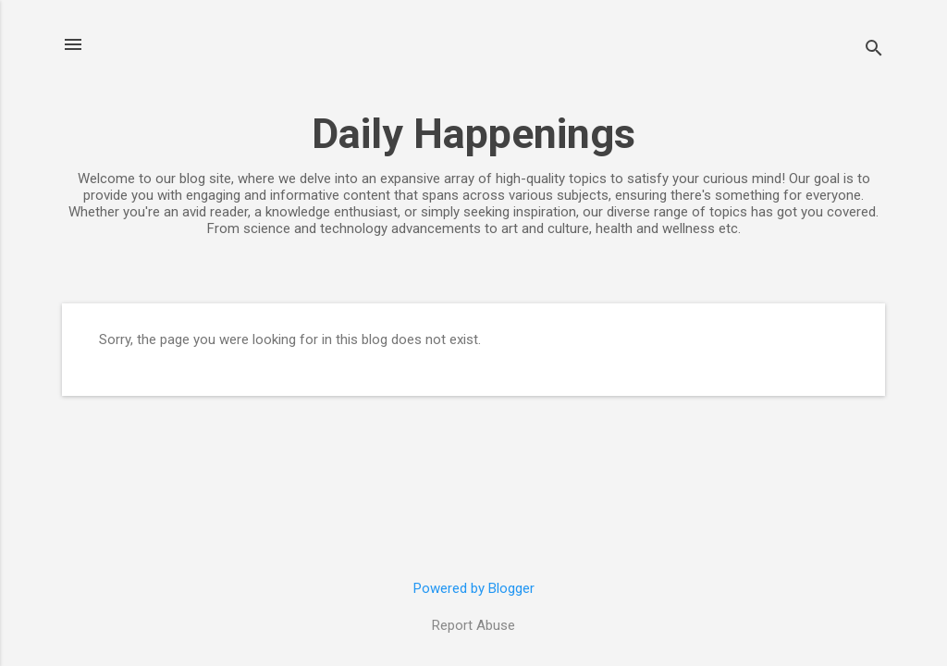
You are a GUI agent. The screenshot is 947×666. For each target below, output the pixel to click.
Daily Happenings (473, 133)
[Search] (874, 50)
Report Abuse (473, 625)
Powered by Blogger (474, 588)
